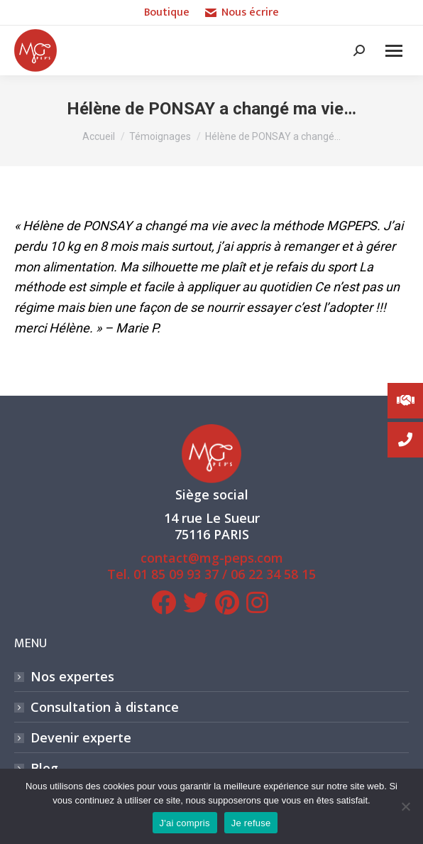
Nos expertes (72, 677)
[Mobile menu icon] (394, 50)
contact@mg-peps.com (212, 557)
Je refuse (251, 823)
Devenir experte (81, 738)
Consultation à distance (105, 707)
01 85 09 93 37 (176, 574)
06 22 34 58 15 (273, 574)
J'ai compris (185, 823)
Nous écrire (242, 13)
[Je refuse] (405, 806)
